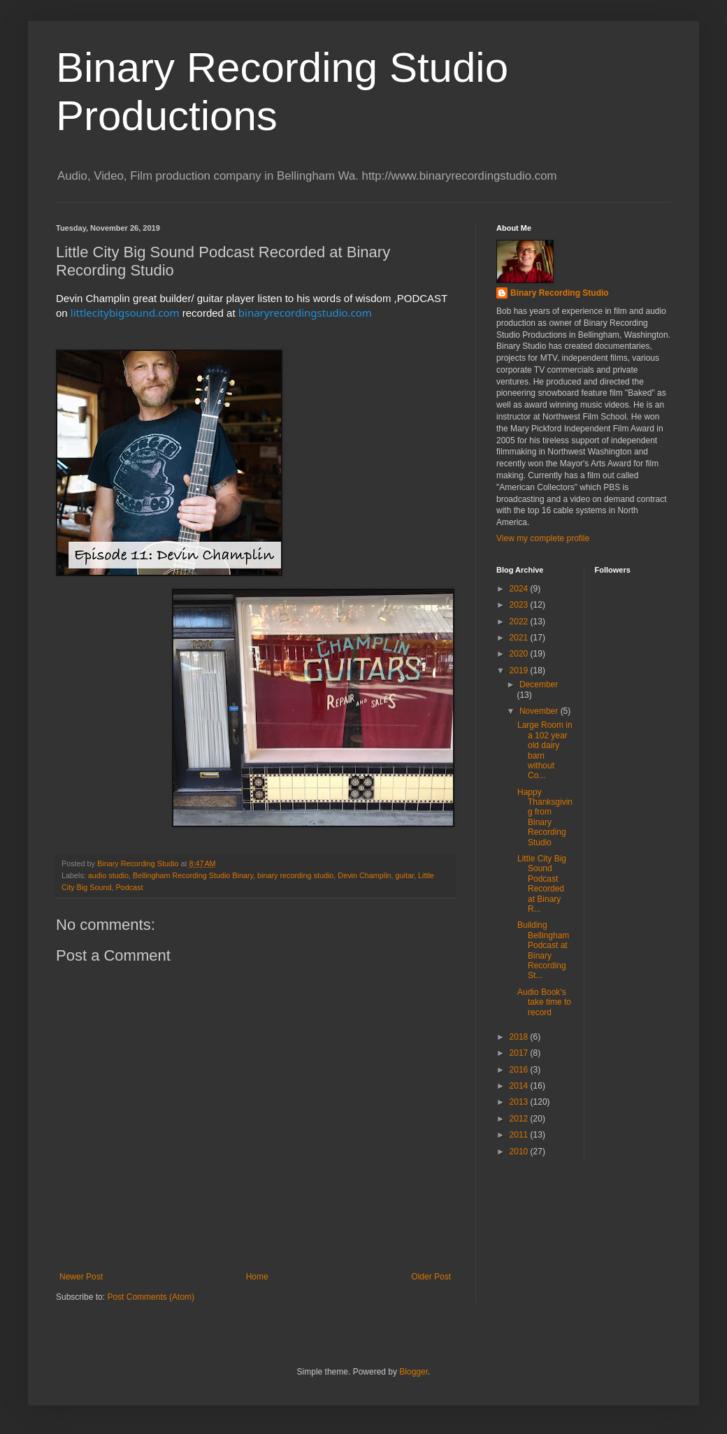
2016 (520, 1070)
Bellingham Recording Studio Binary (193, 875)
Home (257, 1277)
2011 (520, 1135)
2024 (520, 589)
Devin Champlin (364, 875)
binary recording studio (295, 875)
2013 (520, 1102)
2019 (520, 670)
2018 (520, 1037)
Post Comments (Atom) (150, 1297)
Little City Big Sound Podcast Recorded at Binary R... (541, 884)
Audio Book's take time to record (544, 1002)
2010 (520, 1151)
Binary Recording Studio (559, 293)
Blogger (413, 1372)
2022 (520, 621)
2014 (520, 1086)
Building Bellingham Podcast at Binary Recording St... (543, 950)
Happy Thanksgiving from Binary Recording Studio (545, 817)
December (538, 684)
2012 (520, 1119)
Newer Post (81, 1277)
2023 (520, 605)
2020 (520, 654)
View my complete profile (542, 538)
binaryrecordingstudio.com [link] (305, 313)
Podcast (129, 887)
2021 (520, 638)
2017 (520, 1053)
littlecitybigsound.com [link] (125, 313)
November (540, 711)
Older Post (431, 1277)
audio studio (108, 875)
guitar (405, 875)
